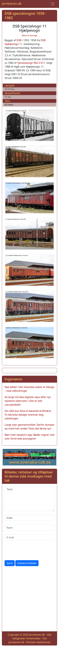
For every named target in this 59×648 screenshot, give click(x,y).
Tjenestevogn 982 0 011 (31, 63)
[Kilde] (29, 518)
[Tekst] (29, 498)
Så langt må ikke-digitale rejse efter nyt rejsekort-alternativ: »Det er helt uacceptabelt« (28, 400)
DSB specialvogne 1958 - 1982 (26, 15)
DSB (19, 40)
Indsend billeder (27, 563)
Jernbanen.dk (12, 3)
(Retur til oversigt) (29, 35)
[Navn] (29, 528)
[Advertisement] (29, 599)
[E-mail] (29, 537)
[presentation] (28, 550)
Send (10, 563)
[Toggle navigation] (52, 4)
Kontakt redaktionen (38, 642)
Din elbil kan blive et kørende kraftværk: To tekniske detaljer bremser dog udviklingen (28, 414)
